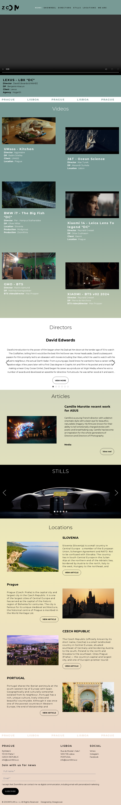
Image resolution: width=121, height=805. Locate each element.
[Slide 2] (56, 386)
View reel (107, 451)
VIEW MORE (60, 380)
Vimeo (93, 751)
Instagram (94, 754)
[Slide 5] (65, 386)
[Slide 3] (59, 386)
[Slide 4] (62, 386)
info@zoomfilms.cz (10, 760)
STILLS (60, 471)
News (38, 8)
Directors (64, 8)
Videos (60, 109)
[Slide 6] (68, 386)
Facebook (94, 757)
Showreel (50, 8)
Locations (89, 8)
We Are (102, 8)
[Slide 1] (53, 386)
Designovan (57, 802)
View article (71, 572)
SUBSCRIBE (10, 791)
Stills (77, 8)
